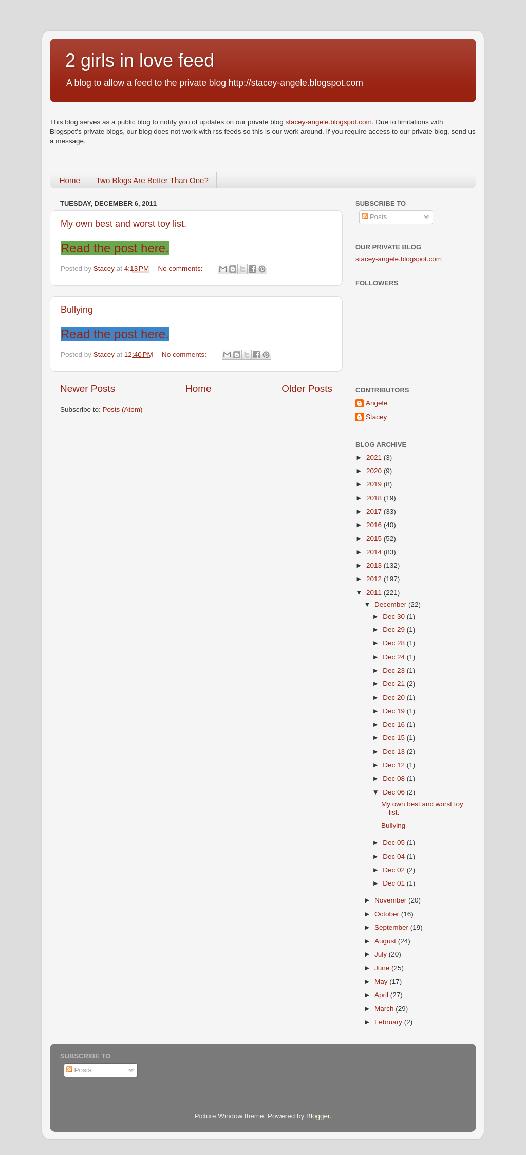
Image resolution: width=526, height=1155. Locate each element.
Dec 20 (395, 697)
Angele (376, 403)
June (382, 968)
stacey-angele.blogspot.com (329, 122)
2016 (375, 525)
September (392, 927)
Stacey (376, 417)
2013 (375, 565)
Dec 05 (395, 842)
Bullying (77, 309)
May (381, 981)
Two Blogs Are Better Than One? (152, 180)
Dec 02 (395, 870)
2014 (375, 552)
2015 (375, 539)
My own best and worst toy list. (123, 224)
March (385, 1009)
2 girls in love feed (139, 60)
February (389, 1022)
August (386, 941)
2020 (375, 471)
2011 (375, 593)
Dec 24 (395, 657)
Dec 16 (395, 724)
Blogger (318, 1116)
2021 (375, 457)
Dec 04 (395, 856)
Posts (374, 217)
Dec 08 (395, 778)
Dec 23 (395, 670)
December (391, 604)
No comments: (181, 269)
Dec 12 (395, 765)
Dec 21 (395, 684)
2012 (375, 579)
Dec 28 (395, 643)
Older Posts (306, 388)
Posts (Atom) (123, 409)
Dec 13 (395, 751)
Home (70, 180)
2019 (375, 484)
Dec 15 (395, 738)
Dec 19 (395, 711)
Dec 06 (395, 792)
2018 (375, 498)
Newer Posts (87, 388)
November (391, 900)
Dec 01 (395, 883)
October (387, 914)
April (382, 995)
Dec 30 (395, 616)
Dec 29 (395, 630)
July (381, 954)
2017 (375, 511)
